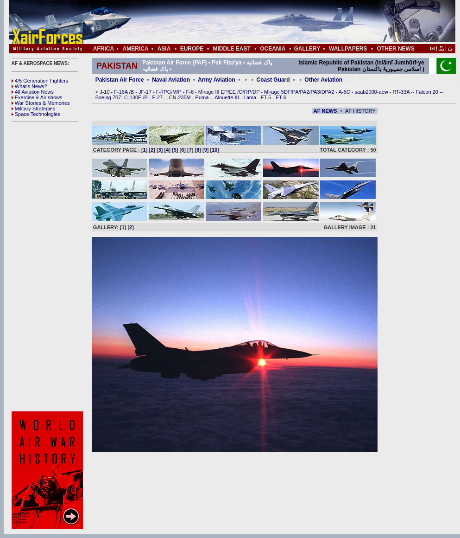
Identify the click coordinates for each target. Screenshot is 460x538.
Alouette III (227, 97)
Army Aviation (216, 80)
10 (214, 150)
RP (247, 92)
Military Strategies (33, 108)
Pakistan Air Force (119, 80)
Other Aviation (323, 80)
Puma (202, 97)
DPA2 (328, 92)
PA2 (304, 92)
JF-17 (146, 92)
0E (139, 97)
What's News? (29, 86)
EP (224, 92)
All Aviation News (33, 92)
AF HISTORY (360, 111)
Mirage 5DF (277, 92)
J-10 (105, 92)
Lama (251, 97)
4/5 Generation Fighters (41, 80)
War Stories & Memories (41, 103)
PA (295, 92)
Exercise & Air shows (37, 97)
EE (233, 92)
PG (167, 92)
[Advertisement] (49, 267)
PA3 (315, 92)
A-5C (345, 92)
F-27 (158, 97)
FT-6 (281, 97)
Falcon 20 (428, 92)
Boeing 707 (108, 97)
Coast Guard (273, 80)
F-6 (190, 92)
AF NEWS (325, 111)
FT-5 (267, 97)
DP (256, 92)
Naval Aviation (171, 80)
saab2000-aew (372, 92)
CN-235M (180, 97)
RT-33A (402, 92)
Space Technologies (36, 114)
